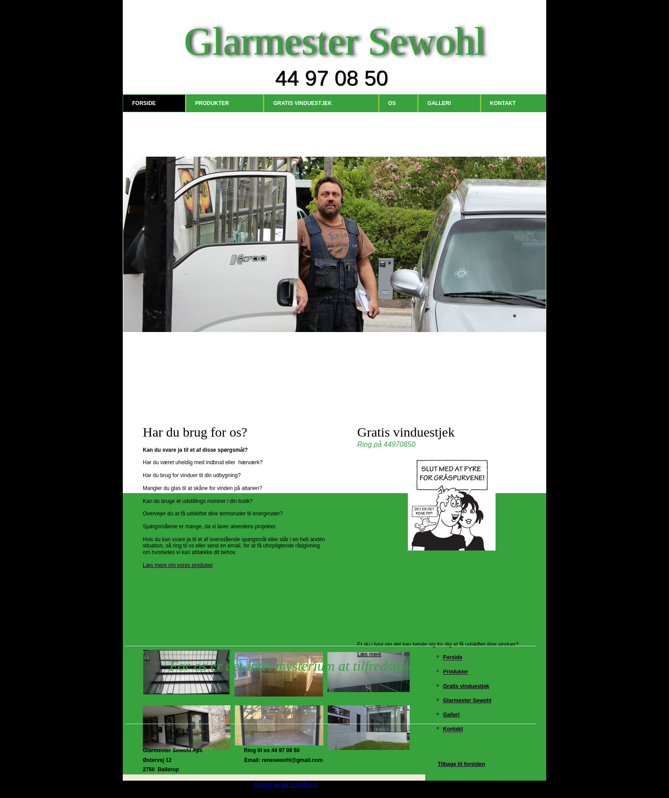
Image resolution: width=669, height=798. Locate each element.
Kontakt (503, 103)
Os (392, 103)
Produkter (212, 103)
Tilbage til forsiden (461, 764)
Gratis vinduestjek (302, 103)
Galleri (439, 103)
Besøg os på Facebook (286, 784)
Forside (144, 103)
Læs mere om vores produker (178, 565)
